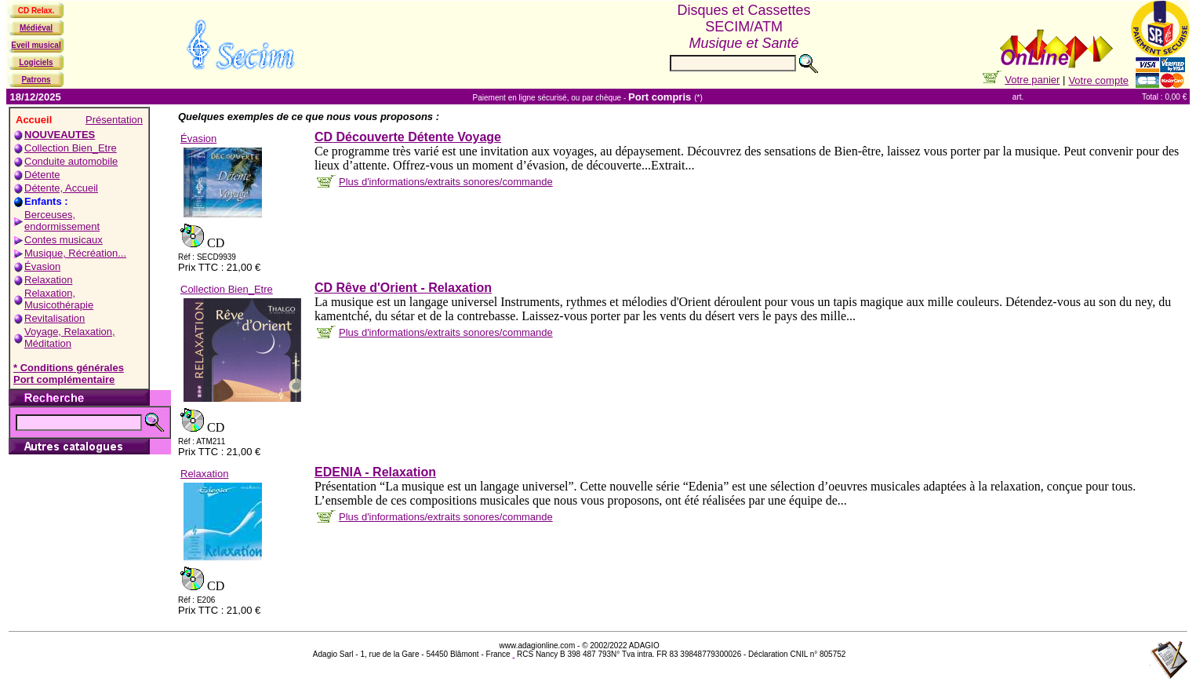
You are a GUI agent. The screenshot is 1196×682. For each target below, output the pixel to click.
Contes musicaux (63, 240)
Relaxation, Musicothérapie (58, 299)
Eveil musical (35, 45)
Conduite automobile (71, 161)
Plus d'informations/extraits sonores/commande (446, 182)
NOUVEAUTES (59, 134)
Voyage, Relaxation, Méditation (69, 337)
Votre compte (1098, 80)
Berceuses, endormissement (62, 220)
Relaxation (48, 280)
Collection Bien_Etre (70, 148)
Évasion (42, 266)
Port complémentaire (64, 379)
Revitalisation (54, 318)
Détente (42, 175)
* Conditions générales (68, 368)
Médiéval (36, 28)
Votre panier (1032, 80)
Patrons (35, 79)
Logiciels (36, 62)
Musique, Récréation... (75, 253)
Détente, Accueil (61, 188)
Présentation (114, 120)
